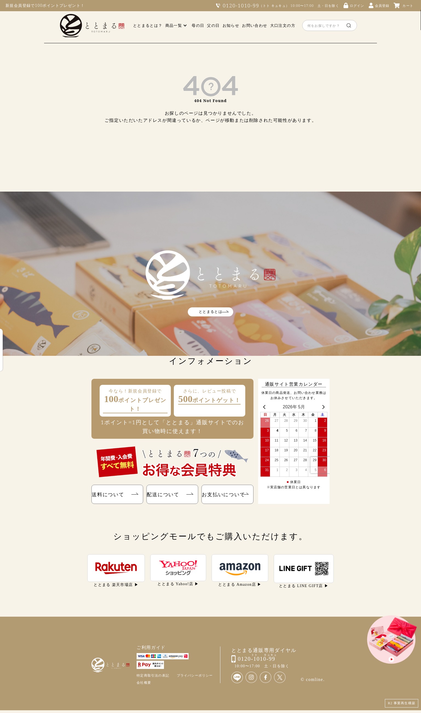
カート (407, 5)
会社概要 (144, 685)
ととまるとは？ (148, 25)
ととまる (92, 25)
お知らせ (231, 25)
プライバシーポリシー (195, 678)
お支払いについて (223, 495)
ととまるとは (210, 312)
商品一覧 (173, 25)
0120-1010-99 (241, 5)
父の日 (213, 25)
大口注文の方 (282, 25)
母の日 (198, 25)
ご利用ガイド (151, 650)
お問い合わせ (254, 25)
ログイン (357, 5)
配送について (164, 495)
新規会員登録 (18, 5)
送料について (109, 495)
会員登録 (382, 5)
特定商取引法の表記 (153, 678)
